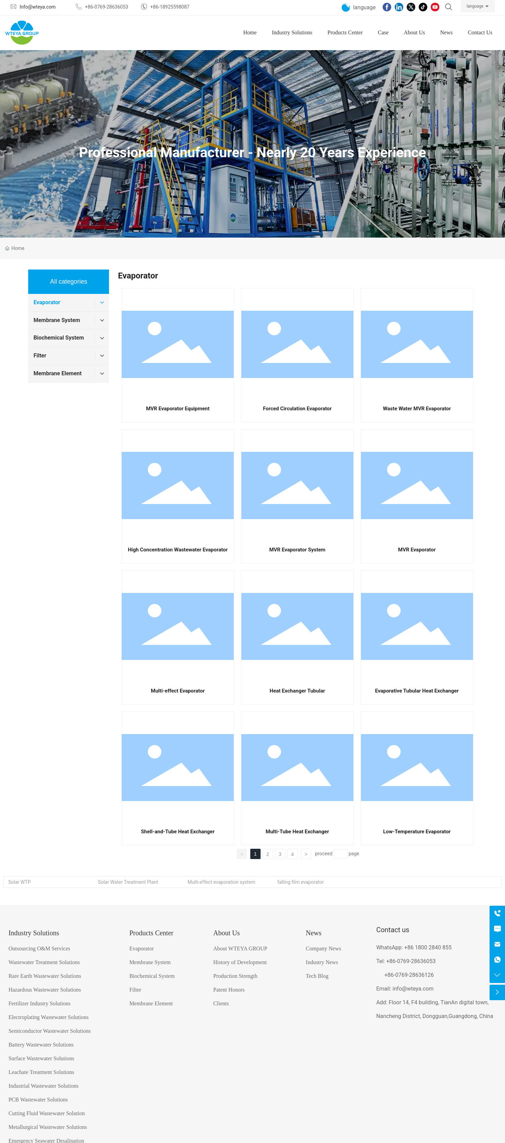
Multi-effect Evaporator (178, 691)
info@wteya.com (413, 988)
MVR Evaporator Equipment (178, 408)
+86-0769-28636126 (409, 975)
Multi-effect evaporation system (221, 882)
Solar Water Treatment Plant (128, 882)
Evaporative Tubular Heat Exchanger (417, 691)
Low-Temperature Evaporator (416, 831)
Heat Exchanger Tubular (297, 691)
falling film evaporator (300, 882)
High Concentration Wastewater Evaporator (178, 550)
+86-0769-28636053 (411, 961)
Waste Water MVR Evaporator (417, 408)
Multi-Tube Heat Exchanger (297, 831)
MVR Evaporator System (297, 550)
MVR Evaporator (417, 550)
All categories (68, 281)
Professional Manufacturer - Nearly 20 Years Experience (252, 152)
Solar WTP (19, 882)
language (474, 6)
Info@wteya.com (38, 7)
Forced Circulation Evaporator (297, 408)
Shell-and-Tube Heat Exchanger (178, 831)
